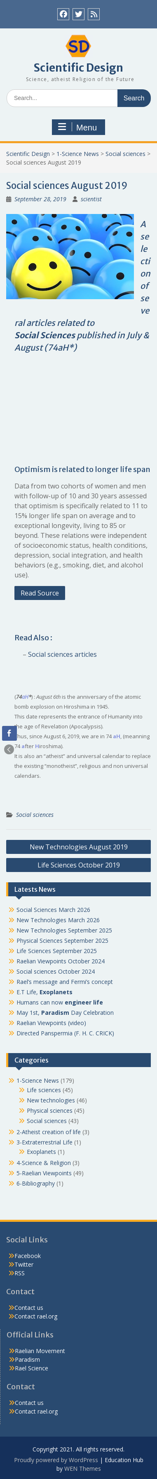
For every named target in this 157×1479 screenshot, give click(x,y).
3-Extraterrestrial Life (44, 1142)
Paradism (27, 1359)
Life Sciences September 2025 (56, 951)
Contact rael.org (35, 1316)
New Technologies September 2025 (64, 930)
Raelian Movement (40, 1351)
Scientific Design (78, 67)
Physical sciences (50, 1110)
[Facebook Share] (9, 733)
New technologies (51, 1100)
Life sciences (44, 1090)
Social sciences (125, 154)
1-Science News (77, 154)
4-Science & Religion (43, 1163)
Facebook (27, 1256)
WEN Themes (82, 1468)
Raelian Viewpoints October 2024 (60, 961)
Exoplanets (41, 1152)
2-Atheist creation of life (48, 1132)
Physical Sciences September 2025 (62, 940)
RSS (19, 1273)
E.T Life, (44, 992)
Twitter (23, 1264)
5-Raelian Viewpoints (44, 1173)
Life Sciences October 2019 (78, 865)
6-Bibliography (35, 1183)
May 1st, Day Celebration (65, 1012)
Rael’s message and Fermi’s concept (64, 982)
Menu (77, 127)
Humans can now (59, 1002)
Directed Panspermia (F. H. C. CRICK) (65, 1033)
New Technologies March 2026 (58, 920)
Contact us (28, 1308)
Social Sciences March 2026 (53, 910)
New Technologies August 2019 (79, 846)
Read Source (40, 593)
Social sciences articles (62, 654)
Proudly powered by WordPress (56, 1460)
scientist (91, 199)
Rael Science (31, 1368)
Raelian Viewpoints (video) (51, 1023)
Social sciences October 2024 (55, 971)
